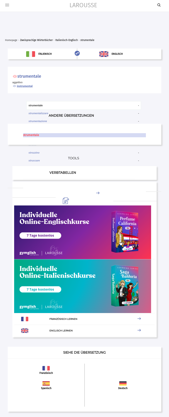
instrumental (25, 86)
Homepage (11, 40)
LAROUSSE (83, 5)
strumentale (31, 135)
